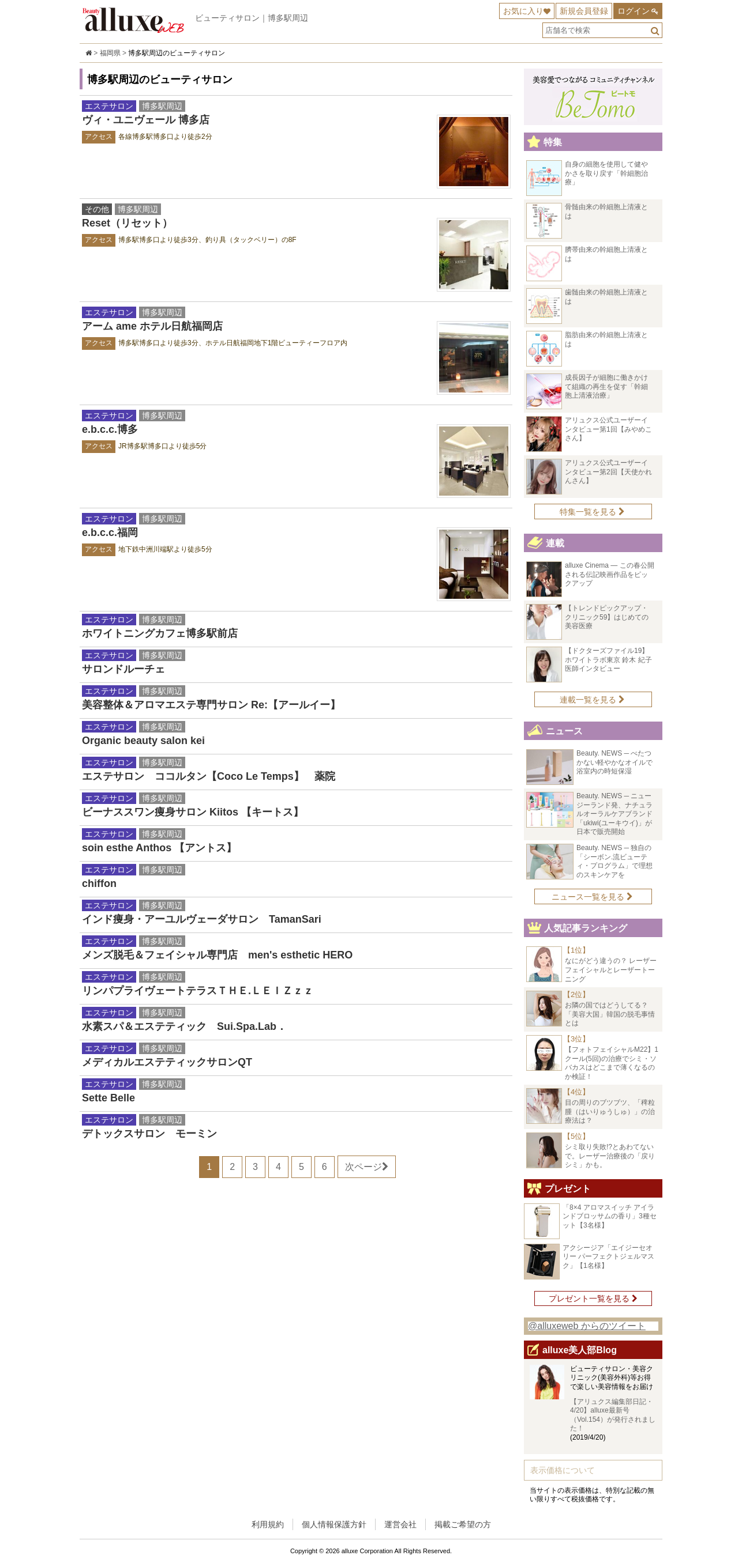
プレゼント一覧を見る (593, 1298)
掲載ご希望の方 (462, 1524)
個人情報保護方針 (334, 1524)
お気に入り (523, 11)
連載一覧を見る (592, 699)
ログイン (633, 11)
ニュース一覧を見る (592, 896)
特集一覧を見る (592, 511)
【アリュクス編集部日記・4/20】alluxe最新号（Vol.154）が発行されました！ (612, 1415)
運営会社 (400, 1524)
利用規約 (268, 1524)
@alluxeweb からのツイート (587, 1326)
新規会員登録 (584, 11)
